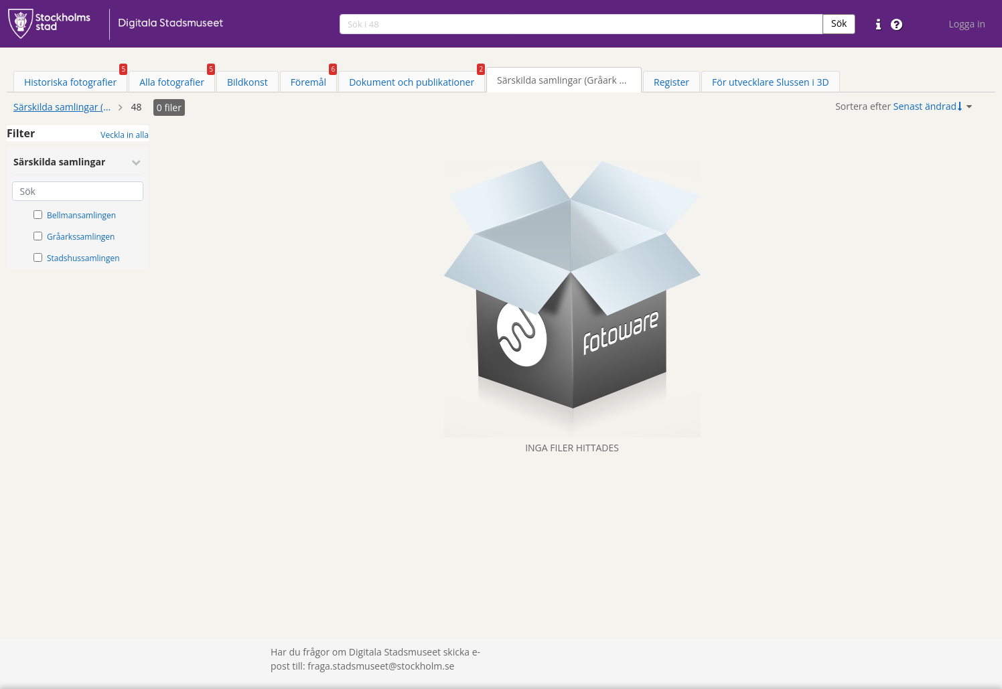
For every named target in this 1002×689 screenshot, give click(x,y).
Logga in (967, 23)
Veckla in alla (124, 135)
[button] (838, 24)
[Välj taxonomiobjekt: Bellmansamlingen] (37, 214)
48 (136, 106)
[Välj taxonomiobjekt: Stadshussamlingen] (37, 257)
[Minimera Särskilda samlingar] (136, 162)
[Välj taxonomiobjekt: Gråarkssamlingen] (37, 236)
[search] (581, 24)
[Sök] (77, 191)
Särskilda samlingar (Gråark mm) (63, 106)
